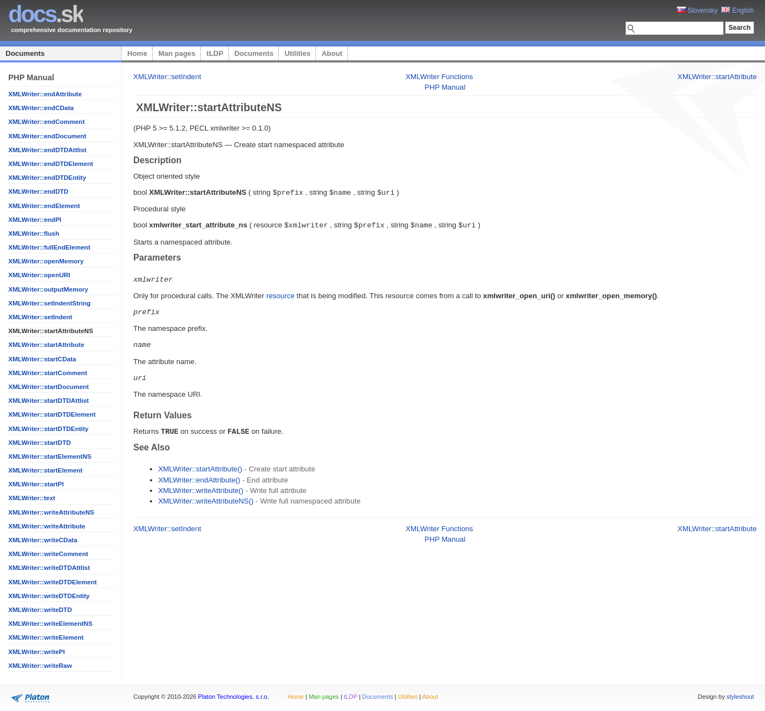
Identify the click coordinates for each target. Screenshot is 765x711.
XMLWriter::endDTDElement (50, 163)
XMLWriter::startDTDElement (52, 414)
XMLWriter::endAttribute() (199, 476)
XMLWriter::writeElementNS (50, 623)
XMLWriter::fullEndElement (49, 247)
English (737, 10)
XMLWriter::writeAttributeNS (51, 512)
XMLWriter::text (31, 498)
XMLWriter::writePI (36, 651)
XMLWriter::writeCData (42, 540)
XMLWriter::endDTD (38, 191)
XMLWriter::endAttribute (45, 94)
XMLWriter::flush (33, 233)
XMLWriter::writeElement (46, 637)
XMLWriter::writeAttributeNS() (205, 497)
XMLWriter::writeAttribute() (200, 486)
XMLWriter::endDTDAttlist (47, 150)
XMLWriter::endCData (41, 108)
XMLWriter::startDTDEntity (48, 428)
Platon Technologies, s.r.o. (233, 696)
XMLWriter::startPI (36, 484)
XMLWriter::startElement (45, 470)
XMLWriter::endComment (46, 121)
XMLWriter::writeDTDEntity (49, 596)
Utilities (297, 53)
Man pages (176, 53)
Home (137, 53)
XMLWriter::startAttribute (46, 344)
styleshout (740, 696)
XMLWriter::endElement (44, 206)
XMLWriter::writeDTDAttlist (49, 567)
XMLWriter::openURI (39, 275)
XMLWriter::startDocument (48, 386)
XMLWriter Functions (439, 76)
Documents (25, 53)
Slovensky (697, 10)
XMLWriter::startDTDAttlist (48, 400)
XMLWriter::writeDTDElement (52, 582)
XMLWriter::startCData (42, 359)
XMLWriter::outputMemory (48, 289)
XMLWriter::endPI (34, 219)
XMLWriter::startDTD (39, 442)
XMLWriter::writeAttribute (46, 526)
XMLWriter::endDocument (47, 136)
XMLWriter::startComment (47, 373)
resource (280, 294)
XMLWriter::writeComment (48, 554)
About (331, 53)
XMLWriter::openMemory (46, 261)
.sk (45, 14)
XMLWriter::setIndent (40, 317)
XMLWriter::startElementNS (49, 456)
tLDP (214, 53)
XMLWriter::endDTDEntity (47, 177)
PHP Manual (445, 87)
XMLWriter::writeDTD (40, 609)
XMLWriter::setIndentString (49, 303)
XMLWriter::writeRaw (40, 665)
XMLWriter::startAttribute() (200, 465)
